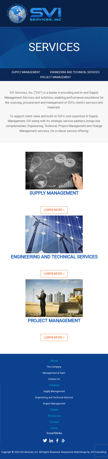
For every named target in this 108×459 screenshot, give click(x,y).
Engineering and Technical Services (75, 72)
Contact (54, 422)
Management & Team (54, 373)
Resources (54, 415)
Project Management (55, 77)
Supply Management (26, 72)
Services (54, 385)
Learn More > (54, 210)
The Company (54, 367)
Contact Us (54, 379)
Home (54, 428)
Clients (54, 409)
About (54, 360)
